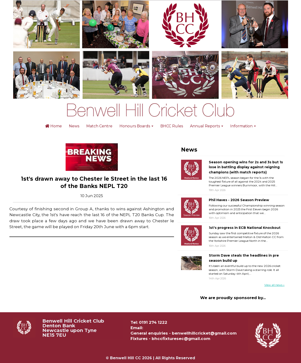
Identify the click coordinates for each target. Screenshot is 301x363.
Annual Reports (206, 126)
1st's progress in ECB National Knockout (245, 228)
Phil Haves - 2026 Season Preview (239, 200)
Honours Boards (136, 126)
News (74, 126)
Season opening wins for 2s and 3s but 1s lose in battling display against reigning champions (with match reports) (246, 167)
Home (53, 126)
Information (243, 126)
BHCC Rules (171, 126)
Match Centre (99, 126)
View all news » (274, 285)
